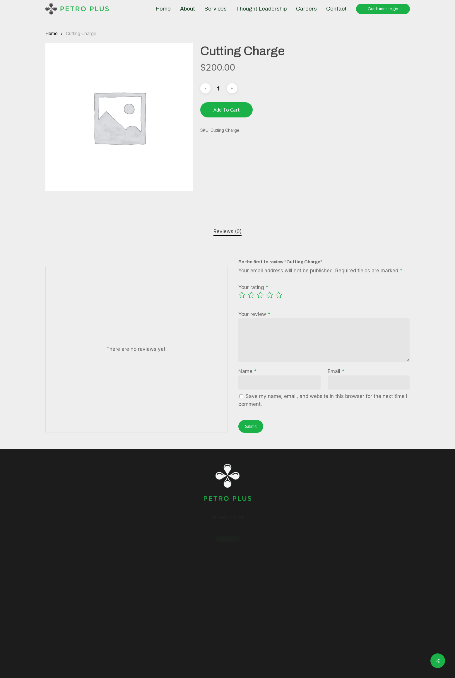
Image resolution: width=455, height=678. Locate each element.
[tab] (227, 231)
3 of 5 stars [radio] (260, 294)
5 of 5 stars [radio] (279, 294)
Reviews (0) (227, 231)
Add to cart (226, 110)
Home (51, 33)
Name (247, 371)
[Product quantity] (218, 88)
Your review (254, 314)
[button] (227, 539)
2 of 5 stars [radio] (251, 294)
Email (336, 371)
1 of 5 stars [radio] (242, 294)
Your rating (253, 287)
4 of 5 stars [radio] (270, 294)
